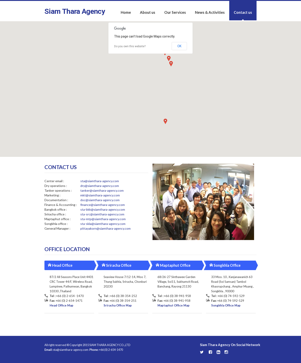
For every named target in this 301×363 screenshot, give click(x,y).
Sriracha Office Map (118, 305)
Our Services (175, 12)
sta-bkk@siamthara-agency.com (102, 209)
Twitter (202, 352)
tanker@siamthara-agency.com (102, 190)
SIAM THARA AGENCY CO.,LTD (109, 345)
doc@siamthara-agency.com (100, 200)
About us (147, 12)
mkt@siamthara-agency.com (100, 195)
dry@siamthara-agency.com (99, 186)
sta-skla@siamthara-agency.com (102, 224)
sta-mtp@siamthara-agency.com (103, 219)
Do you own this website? (130, 46)
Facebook (210, 352)
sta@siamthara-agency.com (99, 181)
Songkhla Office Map (226, 305)
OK (179, 46)
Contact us (243, 12)
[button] (168, 58)
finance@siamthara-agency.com (102, 205)
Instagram (226, 352)
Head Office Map (61, 305)
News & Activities (210, 12)
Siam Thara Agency (74, 11)
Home (126, 12)
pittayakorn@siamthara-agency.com (105, 228)
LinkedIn (218, 352)
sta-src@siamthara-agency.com (102, 214)
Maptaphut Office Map (173, 305)
